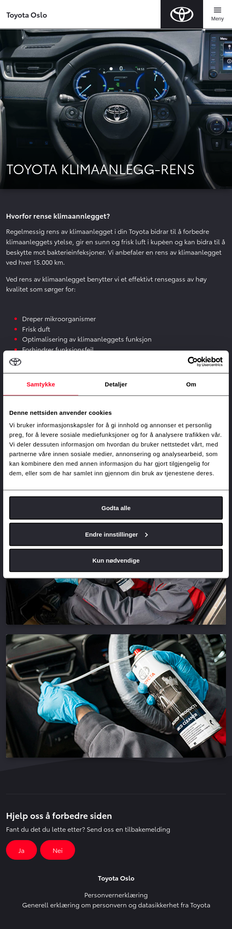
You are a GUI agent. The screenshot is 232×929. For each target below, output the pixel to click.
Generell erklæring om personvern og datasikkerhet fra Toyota (116, 904)
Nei (58, 850)
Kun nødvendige (116, 560)
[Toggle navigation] (218, 14)
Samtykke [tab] (40, 383)
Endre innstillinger (116, 534)
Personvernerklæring (116, 894)
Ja (21, 850)
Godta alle (116, 508)
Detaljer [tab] (116, 383)
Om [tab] (191, 383)
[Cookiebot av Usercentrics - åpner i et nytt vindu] (188, 362)
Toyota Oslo (26, 14)
